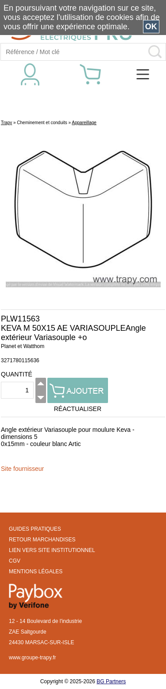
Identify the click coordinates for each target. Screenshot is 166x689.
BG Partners (111, 681)
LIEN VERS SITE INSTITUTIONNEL (52, 550)
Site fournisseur (22, 468)
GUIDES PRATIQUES (35, 529)
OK (151, 26)
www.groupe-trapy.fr (32, 657)
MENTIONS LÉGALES (35, 571)
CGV (14, 561)
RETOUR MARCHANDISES (42, 539)
